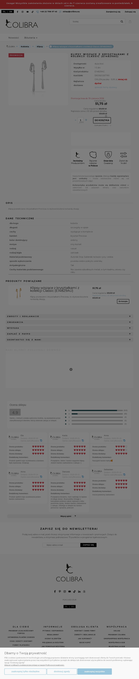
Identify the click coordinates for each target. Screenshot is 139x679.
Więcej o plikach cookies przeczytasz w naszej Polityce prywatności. (34, 665)
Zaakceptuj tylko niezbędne (25, 671)
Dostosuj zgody (62, 671)
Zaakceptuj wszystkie (94, 671)
